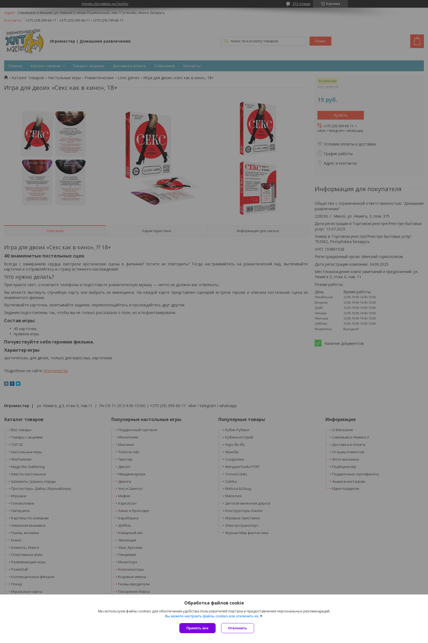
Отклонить (237, 628)
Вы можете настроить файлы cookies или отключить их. (212, 616)
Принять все (197, 628)
